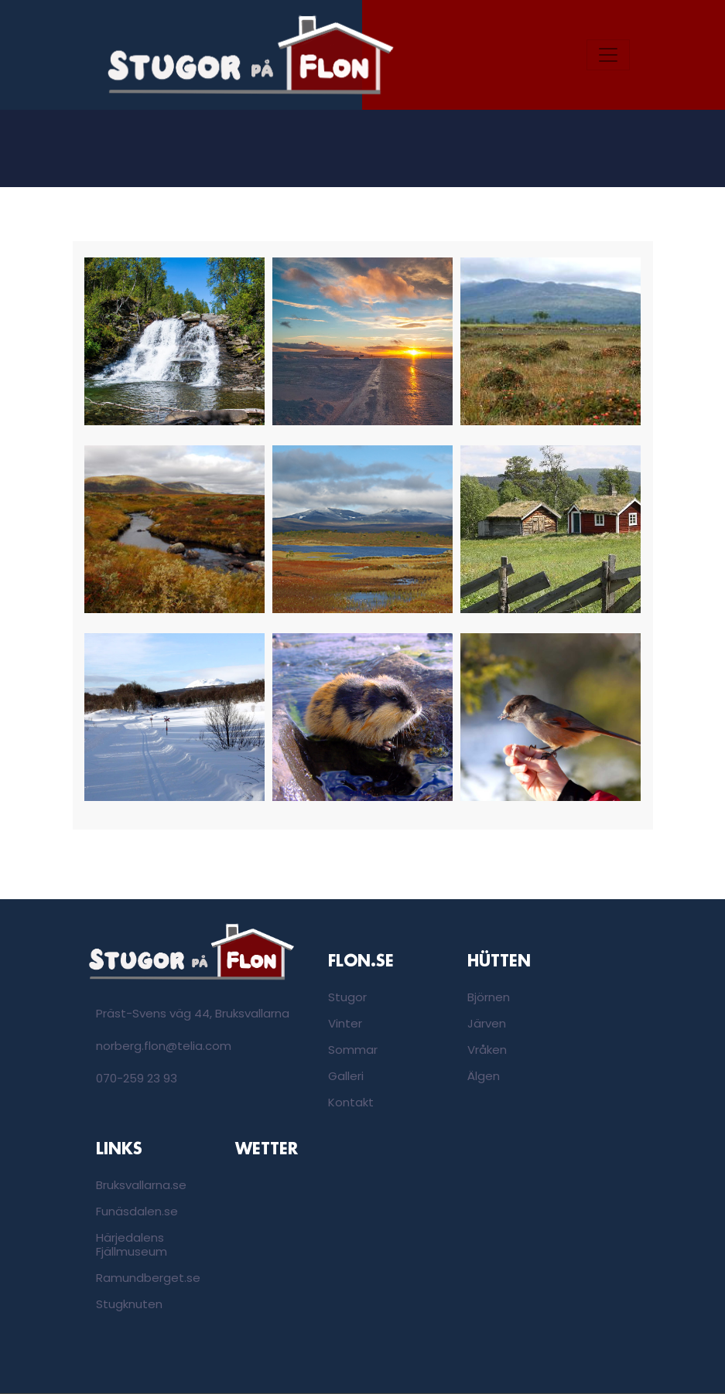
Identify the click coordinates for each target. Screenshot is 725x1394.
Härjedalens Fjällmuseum (131, 1244)
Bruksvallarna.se (141, 1185)
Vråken (487, 1049)
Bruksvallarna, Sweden (293, 1224)
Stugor (347, 997)
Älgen (483, 1076)
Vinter (345, 1023)
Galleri (346, 1076)
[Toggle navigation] (608, 54)
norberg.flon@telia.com (163, 1046)
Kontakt (351, 1102)
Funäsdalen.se (137, 1211)
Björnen (488, 997)
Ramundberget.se (148, 1278)
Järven (486, 1023)
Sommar (353, 1049)
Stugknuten (129, 1304)
